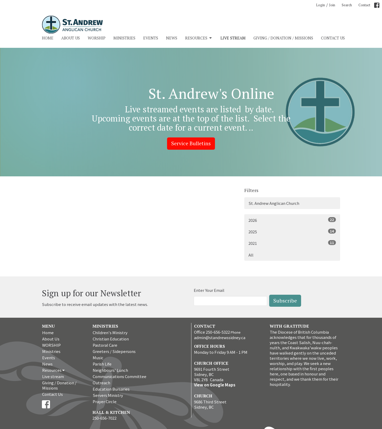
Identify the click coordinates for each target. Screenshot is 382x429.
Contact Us (333, 37)
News (171, 37)
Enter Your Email (209, 290)
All (250, 255)
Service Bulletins (191, 143)
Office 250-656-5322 (212, 332)
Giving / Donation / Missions (283, 37)
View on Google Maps (214, 384)
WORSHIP (97, 37)
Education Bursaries (111, 389)
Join (332, 5)
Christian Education (111, 338)
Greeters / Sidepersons (114, 351)
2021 (292, 243)
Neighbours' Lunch (110, 370)
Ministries (124, 37)
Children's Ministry (110, 332)
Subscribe (285, 300)
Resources (199, 38)
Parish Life (102, 364)
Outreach (101, 382)
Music (98, 357)
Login (320, 5)
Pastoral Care (105, 345)
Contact (364, 5)
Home (47, 37)
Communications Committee (119, 376)
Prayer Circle (105, 401)
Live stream (233, 37)
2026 (292, 220)
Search (347, 5)
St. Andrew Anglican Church (273, 203)
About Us (70, 37)
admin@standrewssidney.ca (219, 337)
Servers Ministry (108, 395)
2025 (292, 231)
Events (150, 37)
